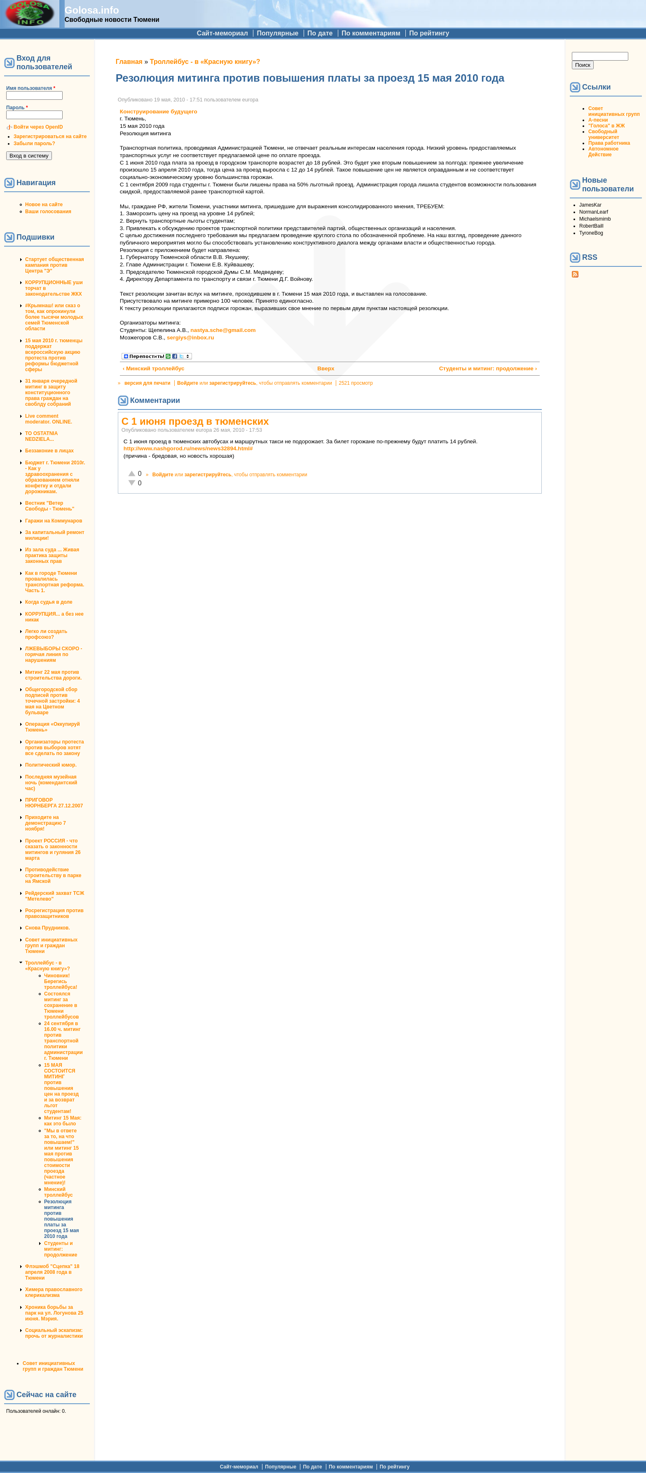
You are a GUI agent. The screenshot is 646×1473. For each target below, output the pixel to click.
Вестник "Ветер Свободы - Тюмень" (49, 506)
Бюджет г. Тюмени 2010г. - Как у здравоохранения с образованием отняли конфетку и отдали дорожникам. (55, 477)
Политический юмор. (51, 765)
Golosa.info (92, 10)
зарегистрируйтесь (232, 383)
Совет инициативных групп (614, 111)
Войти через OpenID (38, 127)
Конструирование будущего (158, 111)
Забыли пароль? (34, 143)
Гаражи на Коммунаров (53, 521)
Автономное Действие (603, 152)
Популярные (277, 33)
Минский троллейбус (58, 1192)
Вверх (325, 368)
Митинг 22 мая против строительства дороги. (53, 675)
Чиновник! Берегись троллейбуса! (60, 981)
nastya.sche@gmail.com (222, 330)
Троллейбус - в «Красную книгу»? (47, 966)
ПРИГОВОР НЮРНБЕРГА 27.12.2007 (54, 803)
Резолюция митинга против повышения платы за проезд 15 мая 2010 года (61, 1219)
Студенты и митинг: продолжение (60, 1249)
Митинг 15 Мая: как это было (63, 1121)
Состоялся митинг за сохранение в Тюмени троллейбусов (61, 1005)
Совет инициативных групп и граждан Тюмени (51, 945)
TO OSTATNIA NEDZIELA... (41, 436)
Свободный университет (603, 134)
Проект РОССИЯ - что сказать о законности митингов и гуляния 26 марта (53, 849)
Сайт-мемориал (222, 33)
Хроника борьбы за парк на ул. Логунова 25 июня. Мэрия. (54, 1313)
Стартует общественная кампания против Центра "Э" (54, 265)
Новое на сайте (44, 204)
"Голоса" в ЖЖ (606, 126)
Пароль (17, 108)
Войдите (187, 383)
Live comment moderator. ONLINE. (48, 419)
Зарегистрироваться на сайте (50, 136)
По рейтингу (429, 33)
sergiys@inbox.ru (190, 337)
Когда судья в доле (49, 602)
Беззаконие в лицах (49, 451)
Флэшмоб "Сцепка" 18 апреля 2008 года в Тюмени (52, 1272)
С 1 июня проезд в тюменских (195, 421)
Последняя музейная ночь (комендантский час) (51, 782)
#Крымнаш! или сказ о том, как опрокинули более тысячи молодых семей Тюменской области (54, 317)
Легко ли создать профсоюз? (46, 634)
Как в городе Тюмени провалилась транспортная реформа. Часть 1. (54, 581)
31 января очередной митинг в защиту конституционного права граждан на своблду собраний (51, 392)
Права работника (609, 143)
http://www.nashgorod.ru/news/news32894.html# (188, 448)
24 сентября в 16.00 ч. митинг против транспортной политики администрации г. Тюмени (63, 1041)
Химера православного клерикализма (53, 1292)
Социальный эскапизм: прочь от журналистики (54, 1333)
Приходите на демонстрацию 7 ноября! (45, 823)
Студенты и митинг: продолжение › (488, 368)
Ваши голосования (48, 211)
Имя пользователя (30, 88)
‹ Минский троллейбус (154, 368)
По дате (320, 33)
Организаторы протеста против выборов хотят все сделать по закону (54, 747)
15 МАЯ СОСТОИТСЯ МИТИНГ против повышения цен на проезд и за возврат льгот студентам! (61, 1088)
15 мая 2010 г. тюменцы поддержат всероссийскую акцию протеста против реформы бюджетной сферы (53, 355)
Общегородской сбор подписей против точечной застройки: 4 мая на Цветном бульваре (52, 701)
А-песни (598, 120)
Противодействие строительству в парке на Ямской (53, 875)
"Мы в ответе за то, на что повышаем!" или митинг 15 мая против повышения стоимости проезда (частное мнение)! (61, 1157)
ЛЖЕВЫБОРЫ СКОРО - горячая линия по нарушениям (53, 654)
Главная (129, 61)
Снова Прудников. (47, 928)
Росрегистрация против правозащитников (54, 913)
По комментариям (371, 33)
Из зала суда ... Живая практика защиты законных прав (52, 555)
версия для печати (147, 383)
